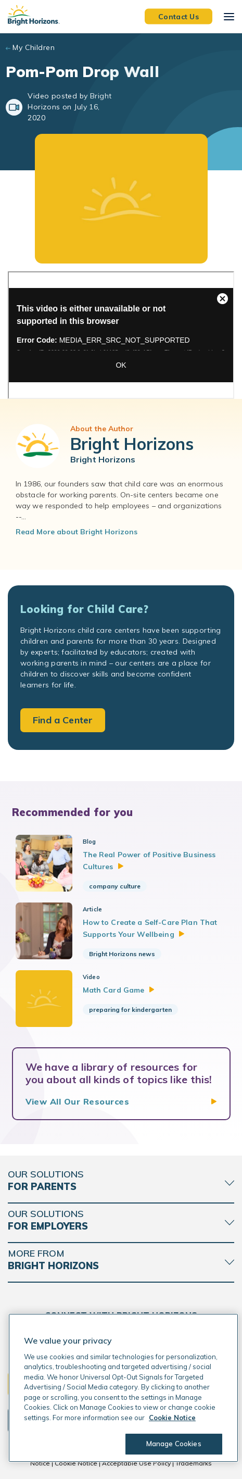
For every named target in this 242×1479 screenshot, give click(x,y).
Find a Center (63, 720)
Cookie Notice (76, 1463)
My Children (33, 47)
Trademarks (193, 1463)
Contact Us (178, 16)
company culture (115, 886)
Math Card (119, 990)
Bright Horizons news (122, 954)
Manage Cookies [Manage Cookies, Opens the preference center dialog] (173, 1443)
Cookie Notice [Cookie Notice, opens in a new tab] (172, 1417)
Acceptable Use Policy (136, 1463)
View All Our (78, 1101)
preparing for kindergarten (130, 1009)
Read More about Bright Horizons (76, 531)
